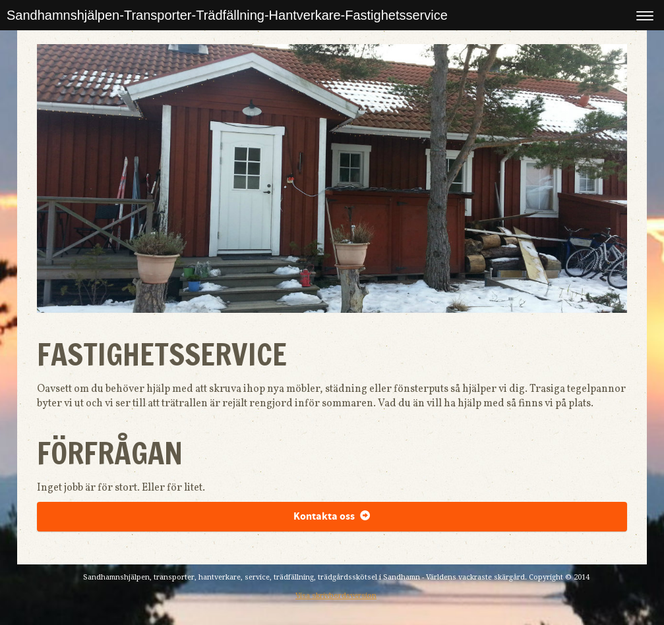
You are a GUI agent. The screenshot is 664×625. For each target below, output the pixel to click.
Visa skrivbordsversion (336, 595)
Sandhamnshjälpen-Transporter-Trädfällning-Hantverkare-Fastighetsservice (227, 15)
